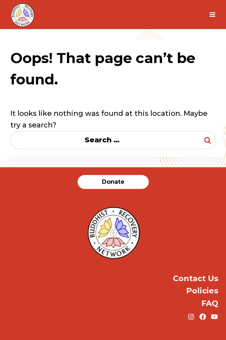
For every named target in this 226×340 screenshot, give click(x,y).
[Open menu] (212, 14)
